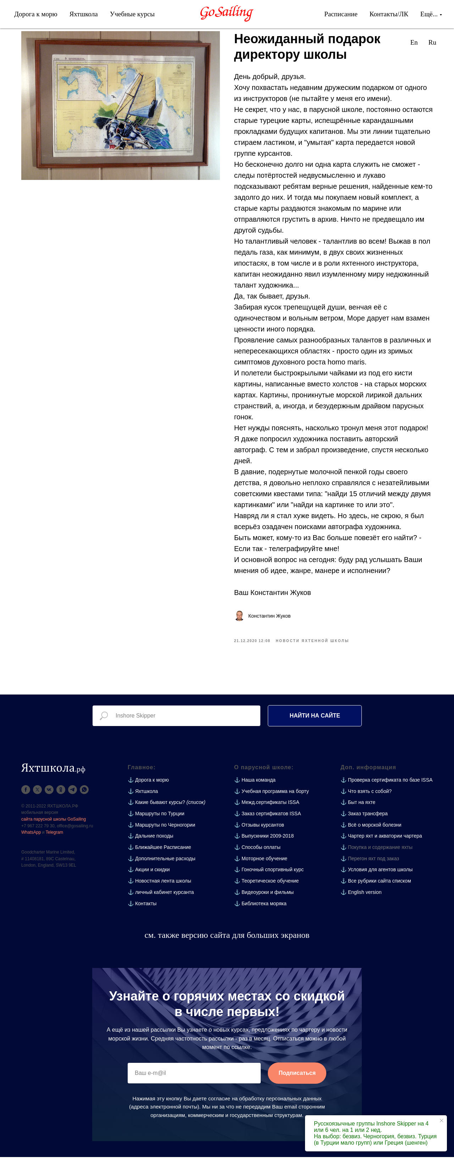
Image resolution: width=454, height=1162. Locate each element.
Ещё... (429, 14)
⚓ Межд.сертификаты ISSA (266, 807)
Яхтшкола (84, 14)
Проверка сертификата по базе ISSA (390, 785)
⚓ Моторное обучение (260, 863)
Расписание (341, 14)
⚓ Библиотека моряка (260, 908)
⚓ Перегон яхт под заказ (369, 863)
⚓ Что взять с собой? (366, 796)
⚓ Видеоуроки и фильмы (264, 897)
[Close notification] (441, 1120)
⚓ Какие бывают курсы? (156, 807)
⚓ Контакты (142, 908)
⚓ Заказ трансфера (364, 818)
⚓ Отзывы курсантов (259, 830)
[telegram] (72, 794)
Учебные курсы (132, 14)
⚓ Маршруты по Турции (156, 818)
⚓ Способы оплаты (257, 852)
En (414, 42)
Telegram (54, 837)
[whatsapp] (84, 794)
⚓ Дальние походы (150, 841)
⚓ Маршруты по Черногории (161, 830)
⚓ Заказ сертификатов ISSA (267, 818)
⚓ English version (361, 897)
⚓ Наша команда (255, 785)
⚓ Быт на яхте (357, 807)
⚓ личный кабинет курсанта (161, 897)
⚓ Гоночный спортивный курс (269, 875)
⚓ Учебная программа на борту (271, 796)
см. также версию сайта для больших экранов (226, 940)
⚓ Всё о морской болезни (371, 830)
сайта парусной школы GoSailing (53, 824)
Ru (432, 42)
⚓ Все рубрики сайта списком (375, 886)
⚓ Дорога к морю (148, 785)
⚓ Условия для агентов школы (376, 875)
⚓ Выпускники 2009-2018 (264, 841)
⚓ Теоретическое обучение (266, 886)
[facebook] (25, 794)
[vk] (49, 794)
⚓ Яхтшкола (143, 796)
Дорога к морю (35, 14)
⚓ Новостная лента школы (159, 886)
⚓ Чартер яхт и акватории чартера (381, 841)
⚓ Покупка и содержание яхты (376, 852)
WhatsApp (31, 837)
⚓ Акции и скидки (149, 875)
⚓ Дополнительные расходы (161, 863)
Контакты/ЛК (389, 14)
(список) (196, 807)
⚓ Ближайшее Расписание (159, 852)
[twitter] (37, 794)
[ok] (60, 794)
